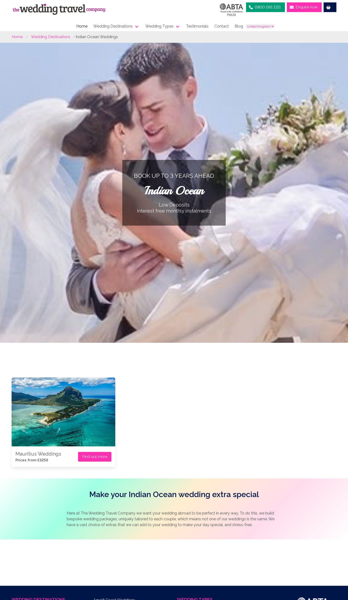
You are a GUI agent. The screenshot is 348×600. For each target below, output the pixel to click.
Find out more (94, 456)
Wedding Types (159, 26)
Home (81, 26)
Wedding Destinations (113, 26)
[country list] (260, 26)
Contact (221, 26)
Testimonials (197, 26)
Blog (239, 26)
